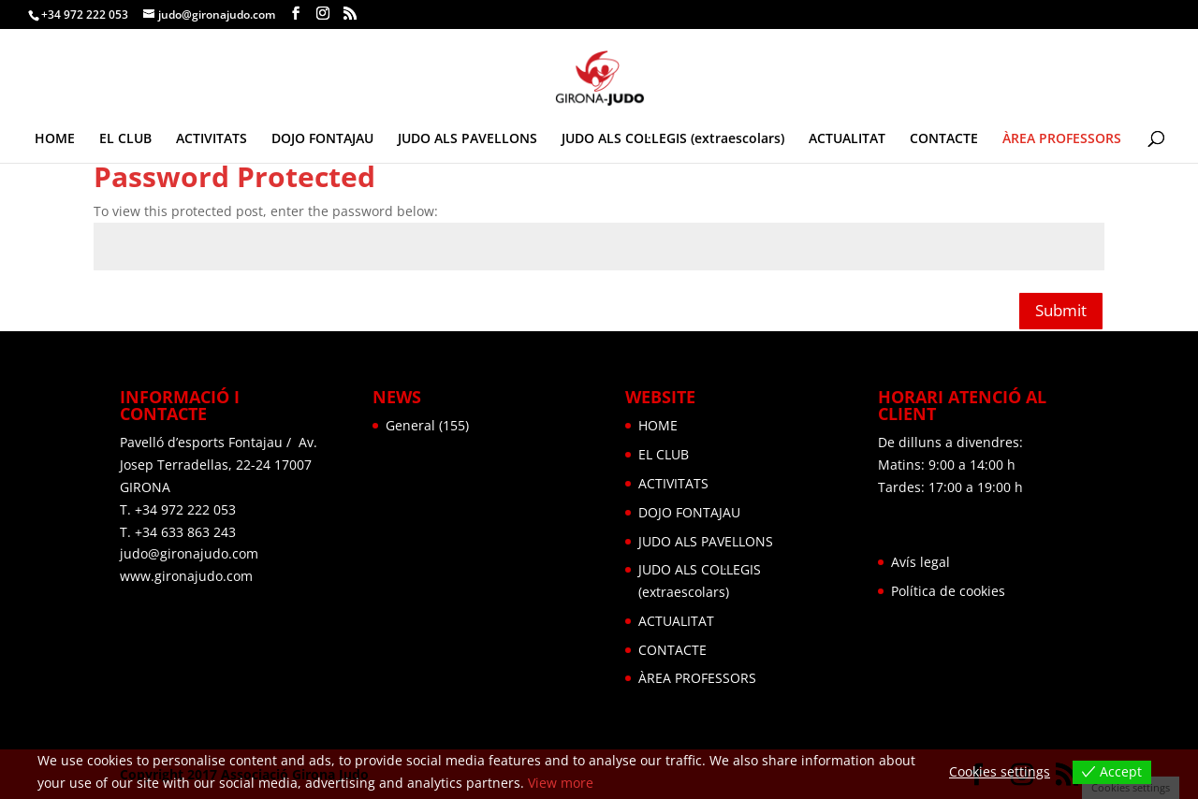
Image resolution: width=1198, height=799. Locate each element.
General (410, 425)
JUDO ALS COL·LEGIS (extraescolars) (673, 139)
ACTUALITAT (847, 139)
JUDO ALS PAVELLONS (467, 139)
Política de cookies (948, 591)
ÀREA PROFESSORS (1061, 139)
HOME (55, 139)
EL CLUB (125, 139)
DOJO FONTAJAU (322, 139)
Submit (1061, 310)
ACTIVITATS (211, 139)
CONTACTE (944, 139)
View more (560, 783)
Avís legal (920, 562)
